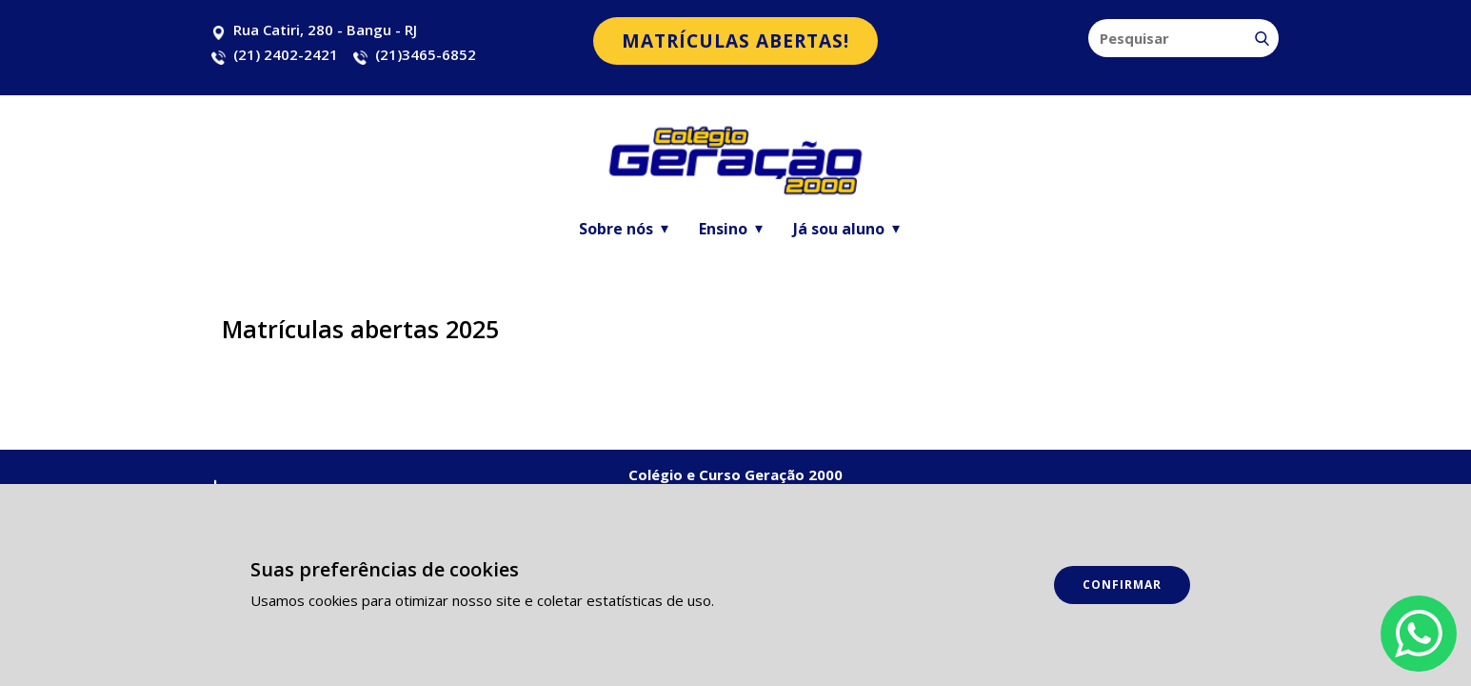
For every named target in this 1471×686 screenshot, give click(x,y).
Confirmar (1122, 584)
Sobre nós (616, 228)
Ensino (723, 228)
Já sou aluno (839, 228)
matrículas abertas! (735, 41)
